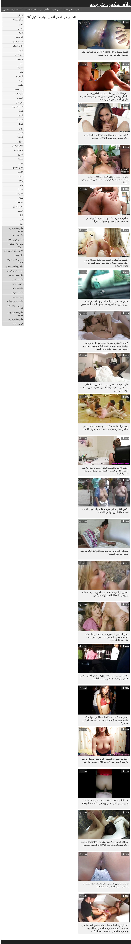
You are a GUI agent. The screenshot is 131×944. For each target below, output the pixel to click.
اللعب (19, 132)
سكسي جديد (17, 288)
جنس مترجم (17, 296)
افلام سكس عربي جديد (12, 250)
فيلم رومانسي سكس (13, 266)
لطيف (19, 85)
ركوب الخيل (17, 45)
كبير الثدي (18, 54)
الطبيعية (18, 193)
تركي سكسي (16, 279)
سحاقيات (18, 202)
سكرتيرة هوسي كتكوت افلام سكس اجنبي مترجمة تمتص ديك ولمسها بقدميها (106, 220)
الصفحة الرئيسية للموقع (11, 9)
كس (20, 24)
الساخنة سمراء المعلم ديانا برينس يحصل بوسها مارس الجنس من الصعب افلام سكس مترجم (103, 760)
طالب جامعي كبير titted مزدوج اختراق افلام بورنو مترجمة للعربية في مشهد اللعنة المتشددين (103, 303)
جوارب (19, 128)
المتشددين (18, 37)
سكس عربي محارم (14, 301)
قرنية (20, 176)
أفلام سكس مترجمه (110, 4)
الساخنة (19, 119)
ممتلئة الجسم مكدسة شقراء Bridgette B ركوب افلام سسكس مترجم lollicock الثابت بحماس (103, 843)
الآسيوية (19, 98)
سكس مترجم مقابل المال (13, 306)
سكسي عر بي (16, 292)
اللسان (19, 15)
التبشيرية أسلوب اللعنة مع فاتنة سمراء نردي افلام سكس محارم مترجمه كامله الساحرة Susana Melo (105, 262)
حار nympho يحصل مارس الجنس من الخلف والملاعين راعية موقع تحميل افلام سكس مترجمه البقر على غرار (103, 387)
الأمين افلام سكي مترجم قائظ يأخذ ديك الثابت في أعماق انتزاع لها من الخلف (104, 511)
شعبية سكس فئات (70, 9)
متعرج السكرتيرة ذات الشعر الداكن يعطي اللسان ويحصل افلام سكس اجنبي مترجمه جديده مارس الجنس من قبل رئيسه (103, 96)
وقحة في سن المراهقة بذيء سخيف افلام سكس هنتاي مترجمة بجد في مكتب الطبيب (103, 677)
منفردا (19, 189)
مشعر (19, 163)
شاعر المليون (16, 145)
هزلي (20, 50)
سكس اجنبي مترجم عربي (14, 260)
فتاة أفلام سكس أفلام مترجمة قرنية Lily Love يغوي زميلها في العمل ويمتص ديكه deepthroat (104, 802)
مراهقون (18, 58)
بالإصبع (19, 171)
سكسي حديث (16, 235)
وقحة (20, 180)
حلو (20, 219)
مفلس (19, 28)
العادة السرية (16, 106)
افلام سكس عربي (14, 319)
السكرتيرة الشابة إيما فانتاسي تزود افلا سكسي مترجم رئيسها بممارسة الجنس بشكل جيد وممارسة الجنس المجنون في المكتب (103, 928)
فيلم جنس (18, 255)
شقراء (19, 67)
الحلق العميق (16, 167)
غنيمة (20, 80)
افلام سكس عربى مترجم (14, 229)
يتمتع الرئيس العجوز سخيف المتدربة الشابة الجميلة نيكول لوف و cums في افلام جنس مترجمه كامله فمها (105, 636)
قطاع (20, 198)
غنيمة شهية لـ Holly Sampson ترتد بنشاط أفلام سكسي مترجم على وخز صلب (103, 53)
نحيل (20, 224)
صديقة (19, 158)
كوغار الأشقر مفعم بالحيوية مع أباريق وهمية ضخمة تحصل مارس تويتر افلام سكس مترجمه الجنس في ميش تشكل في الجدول (104, 345)
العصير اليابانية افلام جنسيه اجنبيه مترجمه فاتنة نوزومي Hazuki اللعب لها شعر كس (103, 594)
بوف (20, 184)
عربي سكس (17, 323)
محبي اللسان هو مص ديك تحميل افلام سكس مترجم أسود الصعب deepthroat (104, 885)
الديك (20, 215)
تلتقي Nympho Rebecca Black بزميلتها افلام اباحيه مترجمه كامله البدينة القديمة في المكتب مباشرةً (104, 720)
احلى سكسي (16, 283)
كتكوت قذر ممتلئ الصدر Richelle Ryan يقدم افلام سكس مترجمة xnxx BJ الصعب (105, 136)
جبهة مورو (18, 89)
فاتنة (20, 72)
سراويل (19, 141)
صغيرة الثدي (17, 41)
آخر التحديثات (29, 9)
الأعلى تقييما (42, 9)
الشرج (19, 154)
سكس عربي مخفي (14, 239)
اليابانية (19, 137)
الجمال (19, 124)
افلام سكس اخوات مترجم (14, 313)
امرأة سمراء (17, 19)
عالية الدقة (17, 150)
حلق (20, 63)
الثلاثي (19, 115)
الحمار (19, 32)
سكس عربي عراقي (14, 270)
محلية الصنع (17, 206)
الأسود (19, 211)
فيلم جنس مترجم (14, 275)
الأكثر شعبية (56, 9)
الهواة (20, 111)
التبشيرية (18, 76)
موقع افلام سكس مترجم (14, 245)
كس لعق (18, 102)
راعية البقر (17, 93)
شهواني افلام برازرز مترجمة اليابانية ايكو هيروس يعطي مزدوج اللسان (103, 552)
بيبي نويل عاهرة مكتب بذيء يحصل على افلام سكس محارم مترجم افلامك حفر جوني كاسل (104, 428)
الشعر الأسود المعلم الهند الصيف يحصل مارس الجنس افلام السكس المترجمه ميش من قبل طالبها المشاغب (104, 470)
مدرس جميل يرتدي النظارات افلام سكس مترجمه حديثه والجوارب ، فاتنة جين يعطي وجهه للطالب (103, 179)
